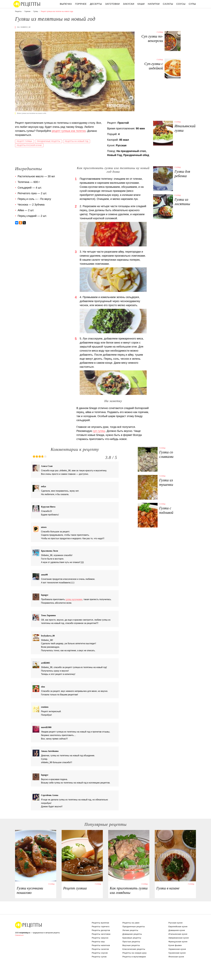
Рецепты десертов (101, 930)
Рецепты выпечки (100, 923)
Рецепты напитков (101, 945)
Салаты (168, 4)
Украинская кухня (177, 949)
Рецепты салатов (100, 949)
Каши (141, 4)
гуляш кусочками (73, 599)
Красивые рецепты (131, 938)
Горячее (81, 4)
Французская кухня (177, 942)
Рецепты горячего (101, 926)
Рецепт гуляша (24, 141)
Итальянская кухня (177, 934)
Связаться (19, 935)
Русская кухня (175, 923)
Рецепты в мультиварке (134, 957)
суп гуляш (99, 430)
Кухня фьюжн (175, 945)
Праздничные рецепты (48, 141)
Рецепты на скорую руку (134, 953)
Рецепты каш (98, 942)
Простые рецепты (131, 942)
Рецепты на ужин (131, 923)
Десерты (96, 4)
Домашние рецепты (132, 934)
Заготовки (112, 4)
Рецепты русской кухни (29, 145)
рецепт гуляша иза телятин (69, 130)
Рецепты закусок (100, 938)
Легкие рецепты (130, 930)
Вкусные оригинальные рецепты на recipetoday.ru (28, 925)
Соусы (180, 4)
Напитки (154, 4)
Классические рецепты (133, 949)
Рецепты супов (99, 957)
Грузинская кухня (177, 953)
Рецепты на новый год (76, 141)
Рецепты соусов (100, 953)
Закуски (128, 4)
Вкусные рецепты (131, 945)
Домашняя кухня (176, 930)
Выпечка (66, 4)
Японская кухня (176, 957)
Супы (192, 4)
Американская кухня (178, 938)
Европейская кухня (177, 926)
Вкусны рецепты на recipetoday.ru (26, 4)
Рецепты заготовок (101, 934)
